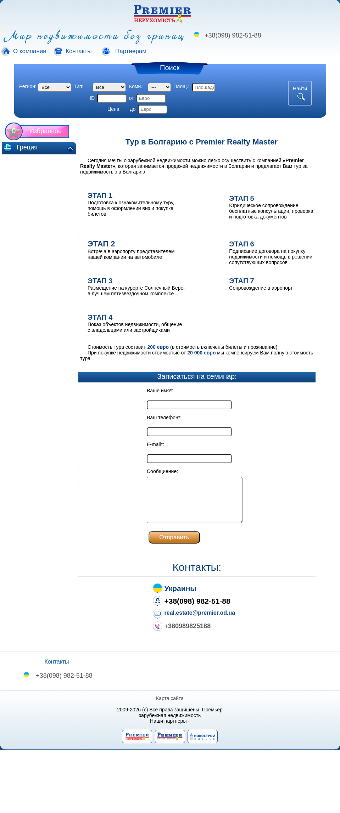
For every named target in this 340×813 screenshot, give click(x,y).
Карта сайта (170, 698)
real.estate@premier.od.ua (200, 613)
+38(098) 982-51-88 (233, 35)
